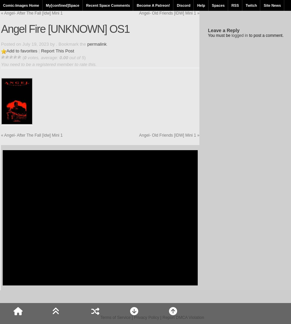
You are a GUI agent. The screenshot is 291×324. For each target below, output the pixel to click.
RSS (235, 5)
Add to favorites (22, 50)
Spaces (218, 5)
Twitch (251, 5)
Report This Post (57, 50)
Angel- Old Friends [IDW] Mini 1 (169, 13)
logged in (240, 35)
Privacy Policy (146, 317)
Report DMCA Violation (183, 317)
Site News (272, 5)
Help (201, 5)
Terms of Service (115, 317)
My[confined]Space (62, 5)
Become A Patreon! (153, 5)
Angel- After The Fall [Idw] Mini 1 (32, 13)
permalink (96, 44)
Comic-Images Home (21, 5)
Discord (183, 5)
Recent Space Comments (108, 5)
